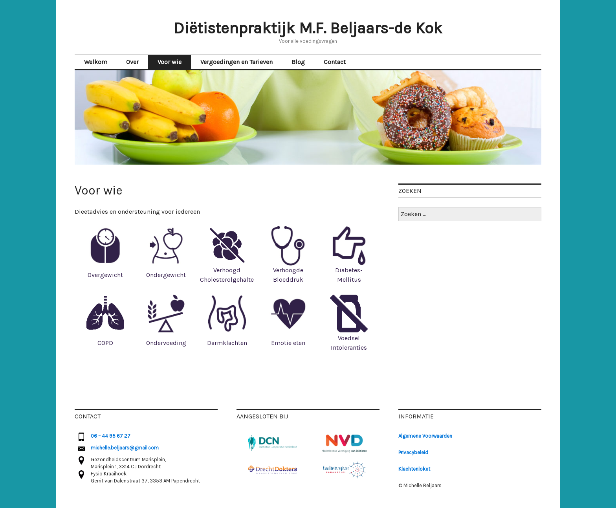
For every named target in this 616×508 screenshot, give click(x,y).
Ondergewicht (166, 275)
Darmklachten (227, 343)
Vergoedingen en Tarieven (236, 62)
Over (132, 62)
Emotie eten (288, 343)
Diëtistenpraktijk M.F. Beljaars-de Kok (308, 28)
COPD (105, 343)
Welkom (95, 62)
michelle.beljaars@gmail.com (125, 448)
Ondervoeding (166, 343)
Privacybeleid (413, 452)
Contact (335, 62)
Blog (298, 62)
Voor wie (170, 62)
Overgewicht (105, 275)
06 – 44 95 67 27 (110, 436)
